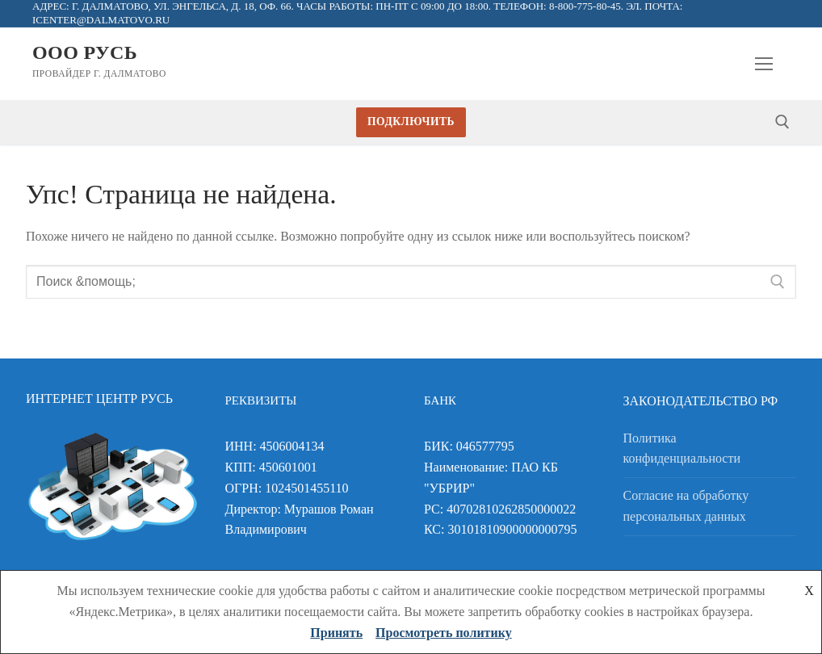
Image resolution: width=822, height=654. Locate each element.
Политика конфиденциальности (682, 448)
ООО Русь (84, 52)
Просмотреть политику (443, 632)
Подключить (411, 121)
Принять (336, 632)
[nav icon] (764, 64)
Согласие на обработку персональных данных (686, 505)
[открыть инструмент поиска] (782, 122)
